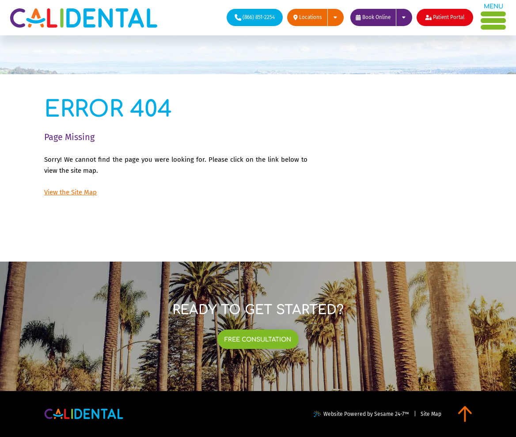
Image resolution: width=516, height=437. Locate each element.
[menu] (493, 18)
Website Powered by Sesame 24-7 (361, 414)
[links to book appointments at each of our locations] (381, 17)
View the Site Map (70, 192)
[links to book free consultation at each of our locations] (258, 339)
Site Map (431, 414)
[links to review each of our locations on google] (315, 17)
